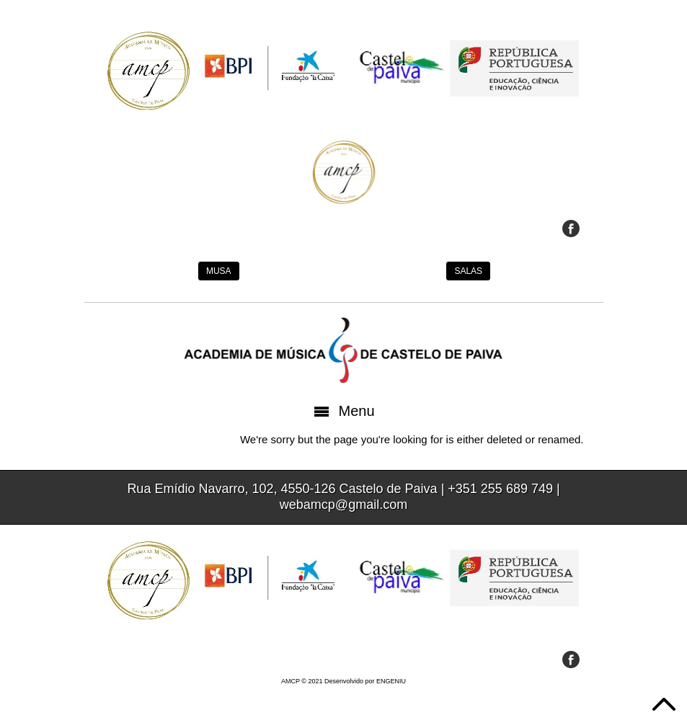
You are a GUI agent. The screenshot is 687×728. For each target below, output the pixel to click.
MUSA (218, 271)
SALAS (468, 271)
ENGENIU (391, 681)
